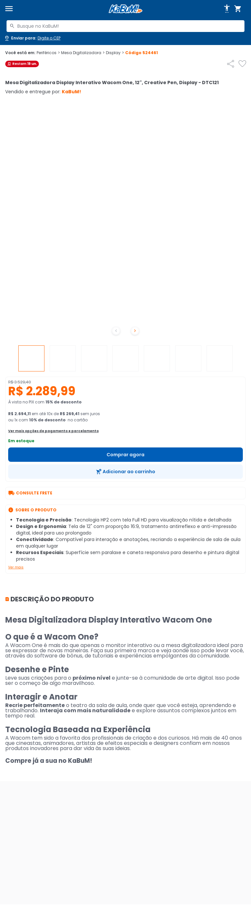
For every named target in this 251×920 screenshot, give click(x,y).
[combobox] (125, 26)
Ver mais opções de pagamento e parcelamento (53, 431)
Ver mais (16, 567)
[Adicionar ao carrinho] (125, 471)
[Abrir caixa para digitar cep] (32, 38)
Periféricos (48, 52)
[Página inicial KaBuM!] (125, 9)
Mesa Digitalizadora (83, 52)
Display (115, 52)
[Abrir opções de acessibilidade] (227, 9)
